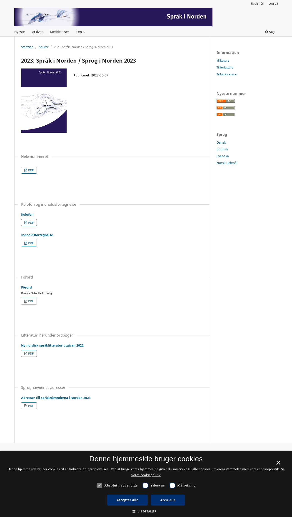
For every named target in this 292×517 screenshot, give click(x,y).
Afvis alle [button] (167, 500)
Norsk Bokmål (227, 163)
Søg (270, 32)
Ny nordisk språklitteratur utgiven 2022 (52, 345)
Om (79, 32)
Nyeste (19, 32)
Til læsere (223, 60)
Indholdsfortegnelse (37, 235)
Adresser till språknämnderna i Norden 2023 (56, 397)
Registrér (257, 3)
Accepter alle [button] (127, 500)
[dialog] (146, 484)
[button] (146, 511)
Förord (26, 287)
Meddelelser (59, 32)
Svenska (223, 156)
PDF (30, 170)
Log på (273, 3)
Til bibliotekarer (227, 74)
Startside (27, 47)
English (222, 149)
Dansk (221, 142)
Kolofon (27, 214)
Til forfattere (225, 67)
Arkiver (37, 32)
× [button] (278, 464)
